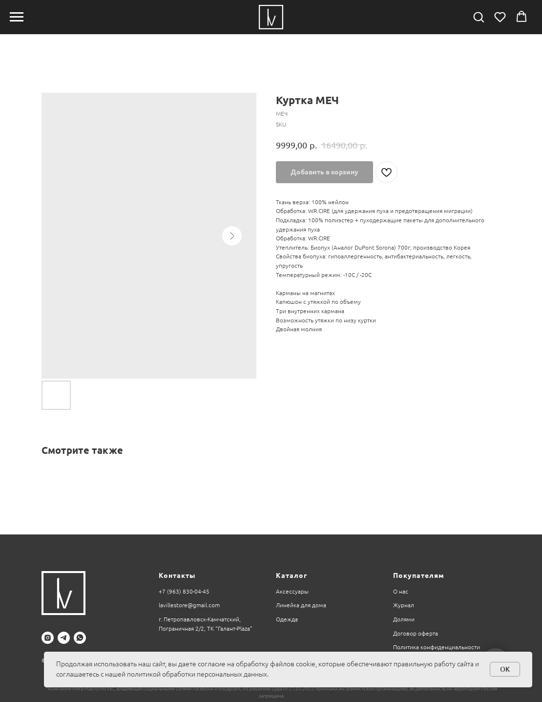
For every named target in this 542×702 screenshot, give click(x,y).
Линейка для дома (301, 605)
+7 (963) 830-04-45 (184, 591)
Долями (404, 619)
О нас (400, 591)
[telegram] (64, 638)
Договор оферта (415, 633)
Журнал (403, 605)
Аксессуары (292, 591)
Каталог (291, 575)
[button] (478, 16)
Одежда (287, 619)
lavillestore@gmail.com (189, 605)
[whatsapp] (80, 638)
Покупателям (418, 575)
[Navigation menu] (16, 17)
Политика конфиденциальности (436, 647)
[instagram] (48, 638)
